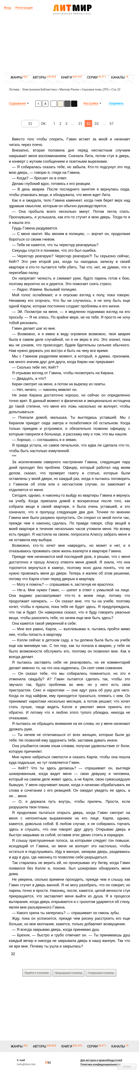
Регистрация (24, 7)
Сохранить (116, 103)
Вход (7, 7)
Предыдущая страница (68, 972)
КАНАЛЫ (118, 77)
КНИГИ (66, 77)
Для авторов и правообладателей (101, 1060)
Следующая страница (101, 972)
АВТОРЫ (39, 77)
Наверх (126, 1066)
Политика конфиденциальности (100, 1064)
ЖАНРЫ (17, 77)
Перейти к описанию (37, 972)
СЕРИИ (92, 77)
